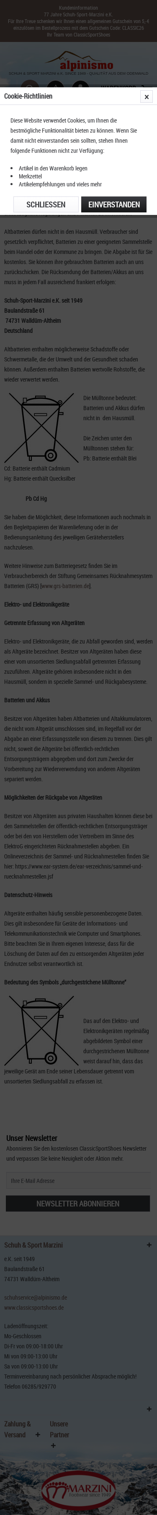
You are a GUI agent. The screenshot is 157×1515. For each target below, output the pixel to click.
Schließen (45, 204)
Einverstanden (114, 204)
